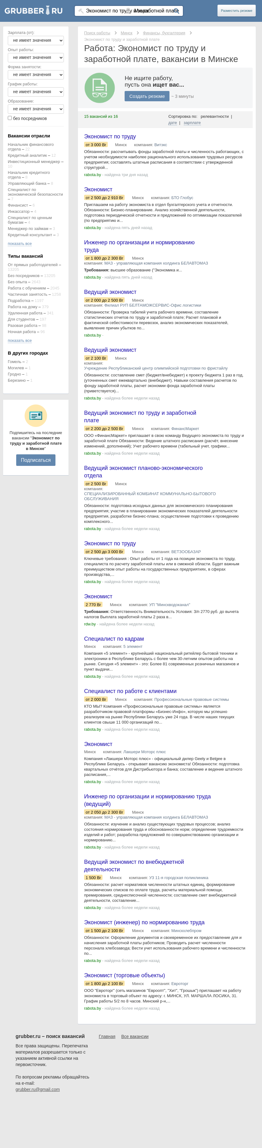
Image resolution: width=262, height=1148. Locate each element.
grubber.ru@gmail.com (38, 1089)
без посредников (30, 118)
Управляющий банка (27, 183)
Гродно (14, 374)
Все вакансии (135, 1036)
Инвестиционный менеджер (34, 161)
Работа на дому (22, 306)
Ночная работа (22, 331)
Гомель (14, 361)
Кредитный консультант (30, 234)
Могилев (16, 368)
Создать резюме (147, 96)
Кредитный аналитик (27, 155)
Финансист (18, 205)
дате (173, 122)
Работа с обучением (27, 288)
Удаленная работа (25, 313)
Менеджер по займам (28, 228)
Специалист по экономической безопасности (35, 192)
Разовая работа (22, 325)
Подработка (19, 300)
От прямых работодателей (33, 264)
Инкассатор (19, 211)
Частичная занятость (27, 294)
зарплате (192, 122)
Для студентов (21, 319)
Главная (107, 1036)
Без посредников (24, 275)
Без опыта (17, 282)
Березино (17, 380)
